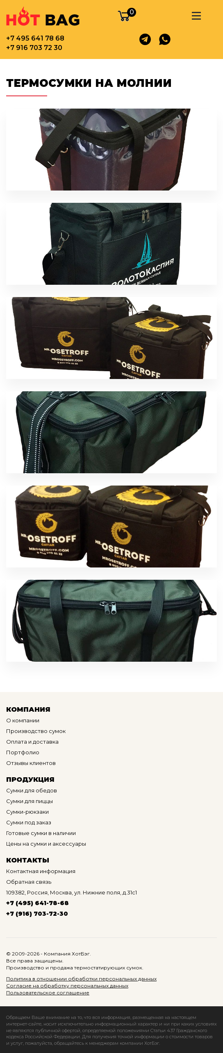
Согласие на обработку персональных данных (67, 986)
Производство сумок (36, 731)
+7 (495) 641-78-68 (37, 903)
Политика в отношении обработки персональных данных (81, 979)
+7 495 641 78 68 (35, 38)
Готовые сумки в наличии (41, 833)
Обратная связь (28, 881)
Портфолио (22, 752)
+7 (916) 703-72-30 (37, 913)
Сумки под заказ (28, 822)
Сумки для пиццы (29, 801)
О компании (22, 720)
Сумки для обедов (31, 790)
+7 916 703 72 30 (34, 48)
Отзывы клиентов (31, 763)
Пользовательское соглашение (47, 992)
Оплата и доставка (32, 741)
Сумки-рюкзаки (27, 811)
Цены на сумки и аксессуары (46, 843)
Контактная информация (40, 871)
